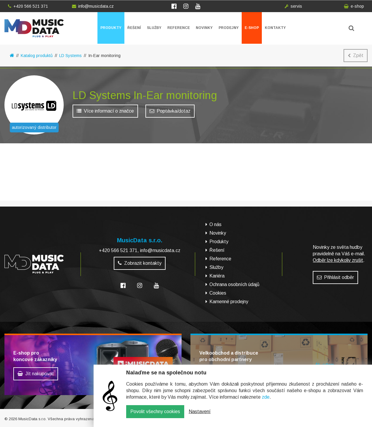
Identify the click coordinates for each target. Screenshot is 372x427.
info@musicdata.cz (93, 6)
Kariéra (217, 275)
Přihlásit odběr (335, 277)
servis (293, 6)
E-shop (252, 28)
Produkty (110, 28)
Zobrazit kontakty (139, 263)
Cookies (217, 293)
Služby (154, 28)
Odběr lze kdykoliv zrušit (338, 260)
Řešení (134, 28)
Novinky (204, 28)
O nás (215, 224)
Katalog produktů (37, 55)
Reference (178, 28)
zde (266, 401)
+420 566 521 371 (28, 6)
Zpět (355, 55)
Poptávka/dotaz (170, 112)
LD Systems (70, 55)
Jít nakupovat (35, 373)
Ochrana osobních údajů (234, 284)
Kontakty (275, 28)
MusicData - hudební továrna (34, 28)
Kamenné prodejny (228, 301)
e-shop (354, 6)
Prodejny (229, 28)
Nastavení (200, 415)
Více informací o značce (105, 112)
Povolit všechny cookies (155, 415)
